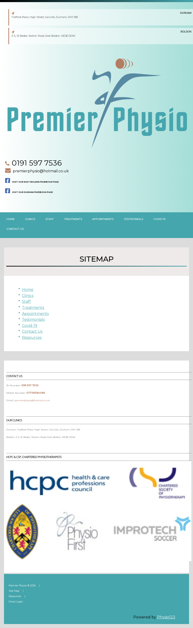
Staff (49, 219)
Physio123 (166, 617)
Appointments (103, 219)
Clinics (27, 295)
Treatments (73, 219)
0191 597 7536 (37, 162)
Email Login (16, 601)
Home (11, 219)
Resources (31, 337)
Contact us (15, 229)
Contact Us (32, 331)
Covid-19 (159, 219)
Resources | (18, 596)
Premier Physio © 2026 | (25, 585)
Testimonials (133, 219)
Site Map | (17, 590)
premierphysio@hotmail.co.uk (41, 171)
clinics (30, 219)
